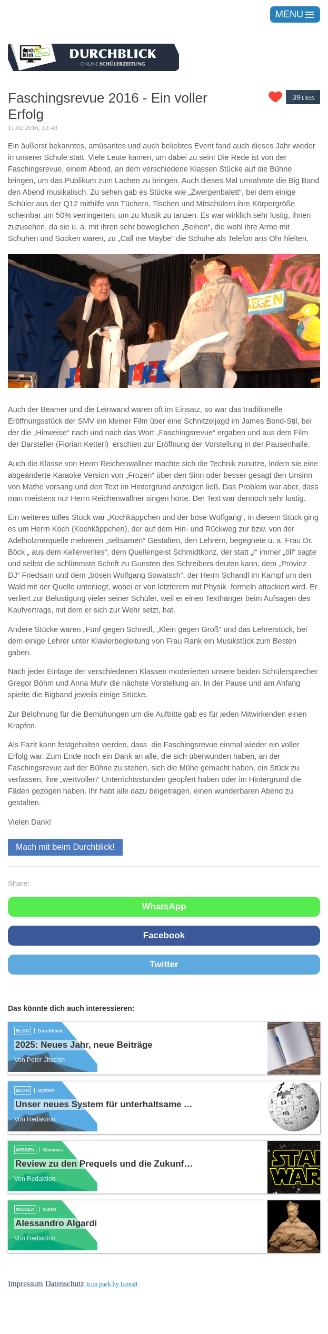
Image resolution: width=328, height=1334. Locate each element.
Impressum (25, 1283)
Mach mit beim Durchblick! (65, 846)
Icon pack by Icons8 (111, 1284)
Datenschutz (64, 1283)
